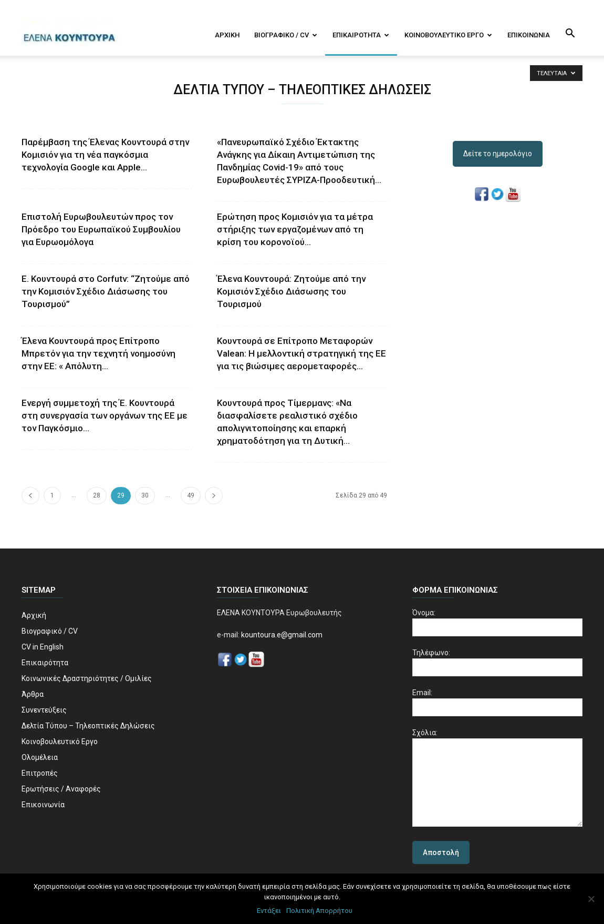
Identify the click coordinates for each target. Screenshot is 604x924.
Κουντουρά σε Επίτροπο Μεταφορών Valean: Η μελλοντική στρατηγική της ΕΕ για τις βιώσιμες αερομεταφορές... (301, 353)
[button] (569, 34)
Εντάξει (269, 911)
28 (96, 495)
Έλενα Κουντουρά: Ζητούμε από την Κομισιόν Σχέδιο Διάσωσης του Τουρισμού (291, 291)
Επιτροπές (40, 773)
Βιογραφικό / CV (285, 35)
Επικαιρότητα (360, 35)
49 (190, 495)
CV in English (43, 647)
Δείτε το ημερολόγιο (497, 153)
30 (145, 495)
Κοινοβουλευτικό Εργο (448, 35)
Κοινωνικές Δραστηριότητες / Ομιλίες (87, 678)
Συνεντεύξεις (44, 710)
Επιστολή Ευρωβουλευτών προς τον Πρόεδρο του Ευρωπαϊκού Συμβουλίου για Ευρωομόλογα (101, 229)
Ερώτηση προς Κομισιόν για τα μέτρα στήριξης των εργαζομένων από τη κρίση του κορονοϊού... (295, 229)
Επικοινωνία (528, 35)
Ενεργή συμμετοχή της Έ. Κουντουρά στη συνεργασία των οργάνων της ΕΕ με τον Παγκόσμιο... (105, 415)
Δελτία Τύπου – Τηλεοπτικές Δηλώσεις (88, 726)
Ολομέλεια (40, 757)
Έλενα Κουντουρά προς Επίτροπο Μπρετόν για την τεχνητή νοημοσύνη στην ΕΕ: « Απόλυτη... (98, 353)
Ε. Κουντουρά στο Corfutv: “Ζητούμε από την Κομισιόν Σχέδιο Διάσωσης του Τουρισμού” (106, 291)
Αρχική (227, 35)
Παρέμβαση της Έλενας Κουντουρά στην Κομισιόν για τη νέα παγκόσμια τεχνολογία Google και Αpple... (105, 154)
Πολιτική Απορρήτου (319, 911)
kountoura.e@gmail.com (280, 635)
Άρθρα (33, 694)
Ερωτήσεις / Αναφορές (61, 789)
